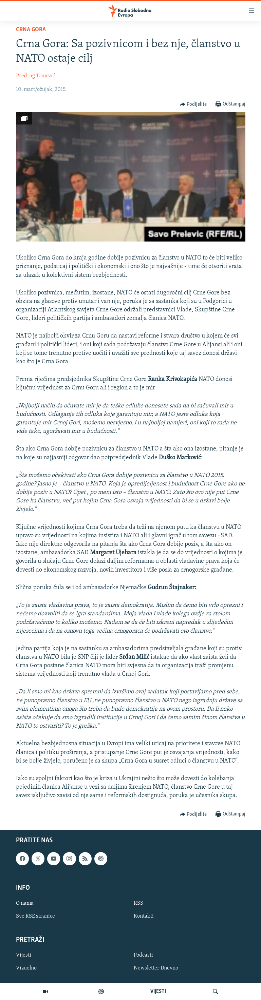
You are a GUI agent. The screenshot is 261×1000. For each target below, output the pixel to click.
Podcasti (143, 955)
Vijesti (23, 955)
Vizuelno (26, 968)
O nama (25, 903)
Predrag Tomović (35, 76)
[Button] (193, 104)
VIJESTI (158, 991)
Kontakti (144, 916)
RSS (138, 903)
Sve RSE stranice (35, 916)
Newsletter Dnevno (156, 968)
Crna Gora (31, 29)
